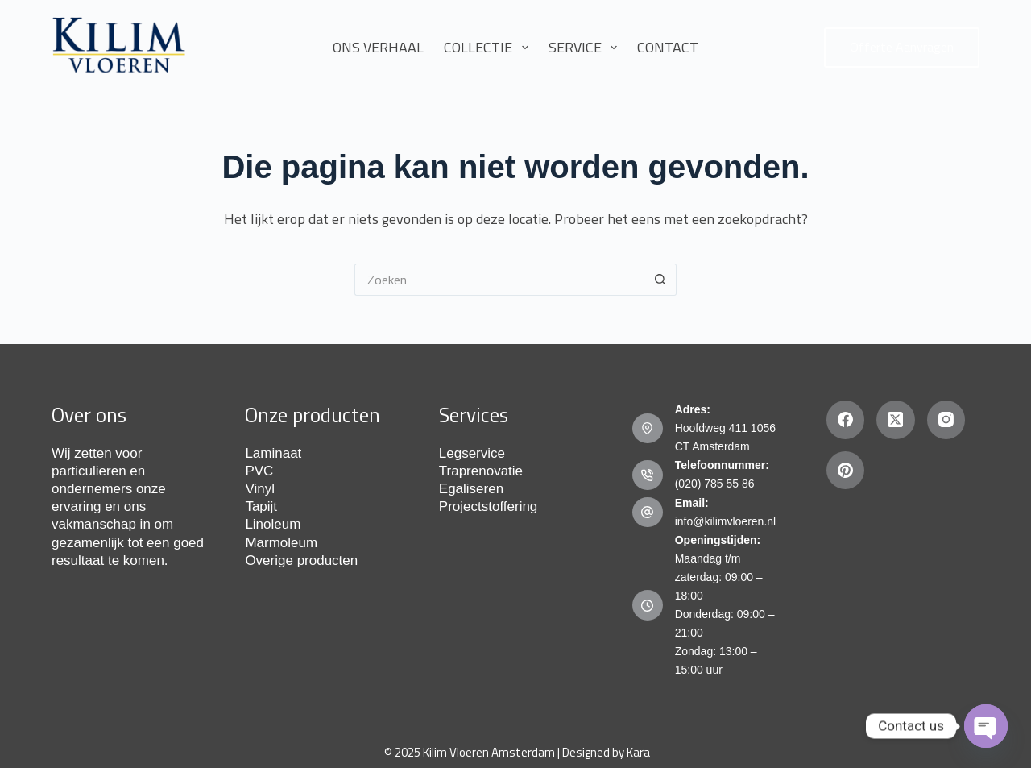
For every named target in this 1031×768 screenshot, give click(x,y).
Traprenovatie (481, 471)
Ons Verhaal (378, 47)
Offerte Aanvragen (902, 46)
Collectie (489, 47)
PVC (259, 471)
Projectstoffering (488, 506)
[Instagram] (946, 420)
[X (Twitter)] (895, 420)
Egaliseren (471, 488)
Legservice (472, 453)
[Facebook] (845, 420)
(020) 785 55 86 (715, 483)
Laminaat (273, 453)
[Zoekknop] (660, 280)
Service (586, 47)
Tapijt (261, 506)
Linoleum (272, 524)
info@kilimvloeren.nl (725, 521)
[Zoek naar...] (499, 280)
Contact (667, 47)
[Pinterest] (845, 470)
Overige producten (301, 560)
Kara (638, 752)
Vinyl (260, 488)
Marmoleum (281, 542)
